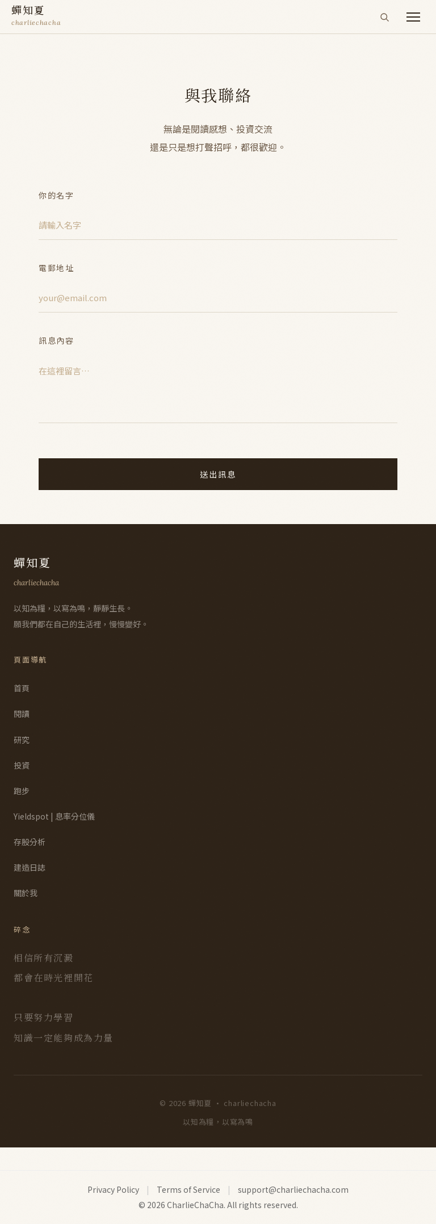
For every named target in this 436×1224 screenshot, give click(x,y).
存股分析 (29, 841)
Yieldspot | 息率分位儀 (54, 816)
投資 (22, 765)
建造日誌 (29, 867)
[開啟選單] (413, 17)
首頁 (22, 688)
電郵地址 (56, 267)
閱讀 (22, 713)
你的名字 (56, 195)
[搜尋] (384, 17)
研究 (22, 739)
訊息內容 (56, 340)
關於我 (25, 892)
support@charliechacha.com (293, 1189)
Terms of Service (188, 1189)
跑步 (22, 790)
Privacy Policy (113, 1189)
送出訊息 (218, 474)
